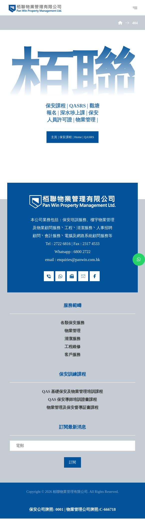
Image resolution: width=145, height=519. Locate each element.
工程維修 (72, 347)
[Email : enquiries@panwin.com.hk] (83, 276)
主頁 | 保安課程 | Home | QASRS (72, 137)
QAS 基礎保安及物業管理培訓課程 (72, 391)
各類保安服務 (72, 323)
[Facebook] (95, 276)
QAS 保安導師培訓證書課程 (72, 399)
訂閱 (72, 462)
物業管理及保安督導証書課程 (72, 407)
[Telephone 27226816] (49, 276)
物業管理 (72, 331)
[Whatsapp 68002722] (60, 276)
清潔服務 (72, 339)
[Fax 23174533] (72, 276)
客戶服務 (72, 354)
